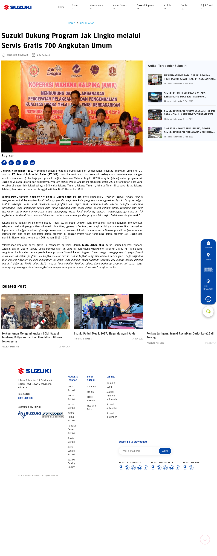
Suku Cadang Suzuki (71, 451)
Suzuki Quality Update (71, 463)
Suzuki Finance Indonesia (111, 395)
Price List (208, 243)
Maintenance (96, 7)
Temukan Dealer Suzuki (72, 429)
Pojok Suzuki (207, 7)
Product (75, 7)
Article (167, 7)
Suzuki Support (145, 7)
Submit (165, 451)
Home (61, 7)
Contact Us (185, 7)
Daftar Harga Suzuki (71, 417)
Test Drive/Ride (208, 287)
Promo (90, 391)
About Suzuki (120, 7)
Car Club (91, 386)
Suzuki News (86, 23)
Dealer (208, 257)
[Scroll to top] (205, 540)
